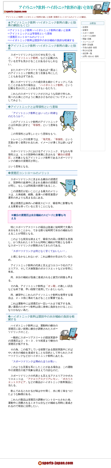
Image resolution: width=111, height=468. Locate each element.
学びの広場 (87, 50)
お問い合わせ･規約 (91, 56)
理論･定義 (87, 39)
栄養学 (85, 30)
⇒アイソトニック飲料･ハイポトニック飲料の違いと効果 (39, 30)
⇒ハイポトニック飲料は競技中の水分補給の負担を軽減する (40, 40)
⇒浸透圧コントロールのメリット (26, 36)
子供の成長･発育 (90, 48)
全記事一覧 (87, 53)
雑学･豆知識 (88, 45)
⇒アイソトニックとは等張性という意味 (29, 33)
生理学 (85, 27)
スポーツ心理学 (89, 36)
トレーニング (88, 42)
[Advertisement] (31, 431)
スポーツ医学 (88, 33)
